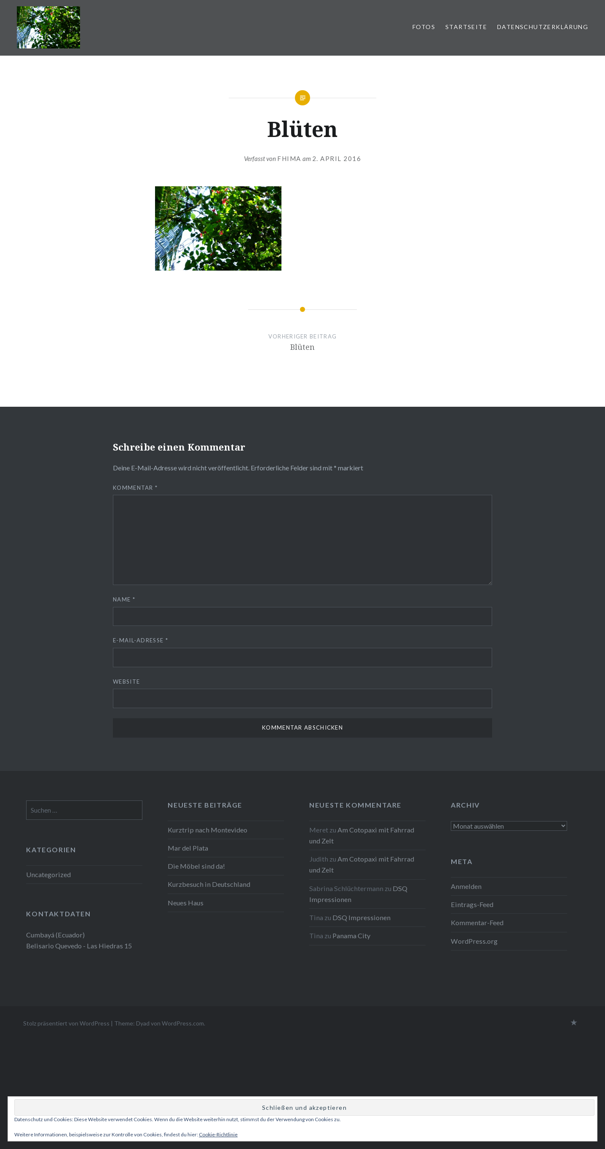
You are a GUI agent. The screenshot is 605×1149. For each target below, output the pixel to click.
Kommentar (135, 487)
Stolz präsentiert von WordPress (66, 1023)
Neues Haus (185, 903)
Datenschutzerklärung (542, 26)
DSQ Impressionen (361, 917)
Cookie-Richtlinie (218, 1134)
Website (126, 681)
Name (124, 599)
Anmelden (466, 886)
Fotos (423, 26)
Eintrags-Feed (472, 904)
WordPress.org (474, 941)
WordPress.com (183, 1023)
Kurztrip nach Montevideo (208, 830)
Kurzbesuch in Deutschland (209, 884)
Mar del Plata (188, 848)
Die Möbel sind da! (196, 866)
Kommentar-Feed (477, 922)
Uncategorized (48, 874)
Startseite (466, 26)
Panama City (351, 936)
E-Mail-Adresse (140, 640)
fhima (289, 158)
